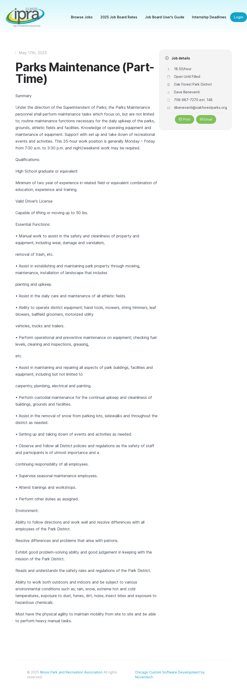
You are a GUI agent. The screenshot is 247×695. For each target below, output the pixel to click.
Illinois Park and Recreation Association (71, 672)
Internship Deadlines (209, 17)
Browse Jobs (82, 17)
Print (184, 119)
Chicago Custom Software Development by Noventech (170, 674)
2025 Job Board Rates (118, 17)
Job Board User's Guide (164, 17)
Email (206, 119)
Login (238, 17)
